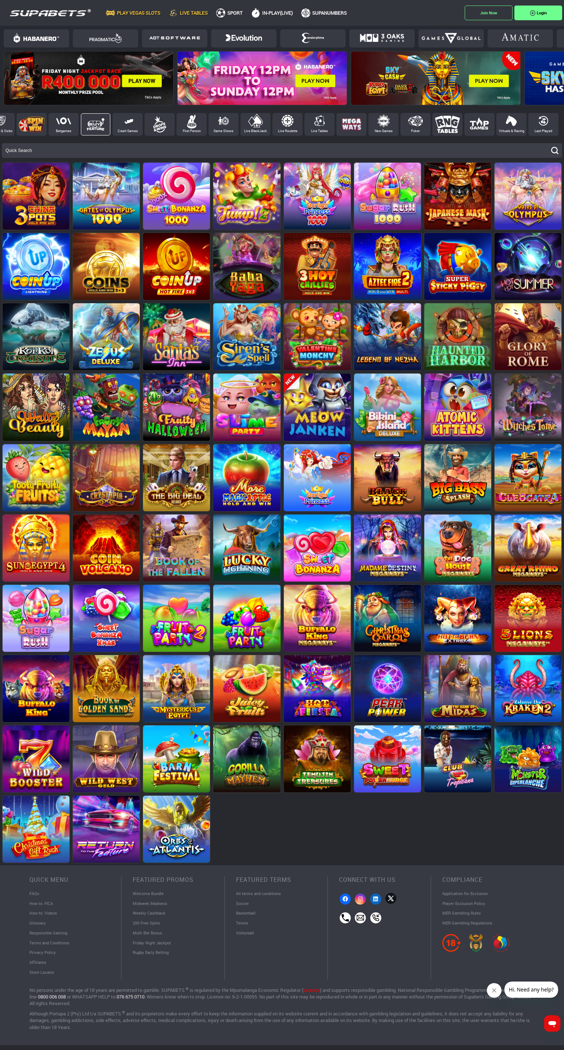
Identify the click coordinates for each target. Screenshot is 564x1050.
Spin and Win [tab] (31, 124)
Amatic (520, 37)
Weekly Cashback (150, 915)
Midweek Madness (151, 904)
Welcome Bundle (149, 894)
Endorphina (312, 38)
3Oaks (382, 38)
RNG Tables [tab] (447, 124)
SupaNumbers (329, 13)
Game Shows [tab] (223, 130)
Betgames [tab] (63, 130)
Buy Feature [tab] (95, 124)
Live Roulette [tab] (287, 130)
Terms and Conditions (51, 945)
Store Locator (42, 976)
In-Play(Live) (277, 13)
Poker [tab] (415, 130)
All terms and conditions (260, 894)
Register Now (489, 13)
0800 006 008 (52, 1000)
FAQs (34, 894)
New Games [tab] (384, 130)
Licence (311, 994)
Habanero (36, 38)
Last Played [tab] (543, 130)
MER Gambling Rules (463, 915)
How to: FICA (42, 904)
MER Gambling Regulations (469, 925)
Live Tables (194, 13)
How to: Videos (44, 915)
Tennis (242, 925)
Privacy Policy (43, 956)
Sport (235, 13)
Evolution (243, 38)
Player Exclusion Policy (465, 904)
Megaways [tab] (351, 124)
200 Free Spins (147, 925)
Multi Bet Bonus (149, 935)
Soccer (242, 904)
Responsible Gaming (49, 935)
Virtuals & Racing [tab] (511, 130)
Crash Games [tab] (128, 130)
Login (542, 12)
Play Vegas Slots (138, 13)
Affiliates (38, 966)
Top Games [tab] (479, 124)
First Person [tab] (192, 130)
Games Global (451, 38)
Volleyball (246, 935)
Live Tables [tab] (319, 130)
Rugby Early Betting (152, 956)
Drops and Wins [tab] (159, 124)
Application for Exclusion (467, 894)
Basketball (246, 915)
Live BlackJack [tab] (255, 130)
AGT (174, 38)
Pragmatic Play (105, 38)
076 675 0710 (130, 1000)
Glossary (38, 925)
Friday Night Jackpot (154, 945)
